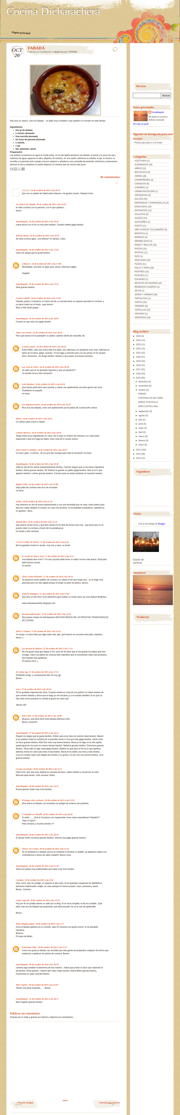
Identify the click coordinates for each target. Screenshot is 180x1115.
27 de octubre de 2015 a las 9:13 (59, 556)
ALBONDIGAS (141, 164)
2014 (138, 450)
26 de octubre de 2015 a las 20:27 (52, 450)
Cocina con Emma (24, 769)
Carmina (20, 880)
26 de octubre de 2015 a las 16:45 (43, 221)
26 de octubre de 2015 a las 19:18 (50, 384)
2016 (138, 373)
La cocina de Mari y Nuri (33, 556)
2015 (138, 378)
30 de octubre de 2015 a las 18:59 (43, 964)
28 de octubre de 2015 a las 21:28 (43, 866)
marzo (142, 436)
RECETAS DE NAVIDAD (146, 283)
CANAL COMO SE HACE (27, 542)
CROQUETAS (141, 195)
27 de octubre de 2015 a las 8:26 (54, 542)
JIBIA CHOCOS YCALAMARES (149, 229)
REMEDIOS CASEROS (145, 287)
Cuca (18, 689)
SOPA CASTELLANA (148, 406)
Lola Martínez (28, 384)
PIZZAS (138, 264)
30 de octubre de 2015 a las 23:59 (43, 985)
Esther (19, 501)
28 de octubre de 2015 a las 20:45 (43, 834)
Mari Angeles (22, 985)
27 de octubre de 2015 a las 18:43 (36, 689)
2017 (138, 369)
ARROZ (138, 168)
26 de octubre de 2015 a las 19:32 (56, 404)
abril (141, 432)
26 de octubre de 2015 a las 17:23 (43, 284)
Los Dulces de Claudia (25, 204)
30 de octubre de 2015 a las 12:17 (52, 947)
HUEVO (138, 226)
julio (141, 419)
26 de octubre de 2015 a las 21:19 (37, 501)
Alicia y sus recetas (30, 849)
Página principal (21, 33)
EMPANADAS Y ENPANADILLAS (150, 203)
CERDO (138, 176)
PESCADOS (140, 260)
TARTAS (138, 302)
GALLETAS (140, 214)
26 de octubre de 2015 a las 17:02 (43, 250)
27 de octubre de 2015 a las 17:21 (58, 648)
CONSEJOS (140, 183)
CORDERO (140, 187)
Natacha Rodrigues (30, 594)
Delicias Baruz (22, 235)
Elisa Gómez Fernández (26, 450)
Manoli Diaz (21, 522)
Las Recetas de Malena (32, 648)
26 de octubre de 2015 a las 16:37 (45, 190)
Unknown (26, 264)
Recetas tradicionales (31, 614)
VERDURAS (140, 317)
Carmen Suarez (28, 346)
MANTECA (140, 233)
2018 (138, 365)
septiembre (144, 411)
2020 (138, 357)
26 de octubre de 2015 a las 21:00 (43, 484)
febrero (142, 440)
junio (141, 424)
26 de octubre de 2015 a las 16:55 (44, 235)
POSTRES (139, 271)
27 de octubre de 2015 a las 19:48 (47, 716)
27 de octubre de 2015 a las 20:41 (43, 733)
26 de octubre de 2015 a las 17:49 (45, 298)
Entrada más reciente (109, 1102)
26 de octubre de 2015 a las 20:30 (43, 464)
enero (141, 444)
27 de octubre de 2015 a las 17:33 (43, 672)
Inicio (65, 1100)
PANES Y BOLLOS (143, 245)
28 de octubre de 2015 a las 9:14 (47, 769)
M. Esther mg (22, 672)
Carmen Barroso (23, 433)
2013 (138, 454)
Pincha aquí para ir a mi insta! (148, 142)
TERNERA (139, 306)
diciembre (143, 381)
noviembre (144, 386)
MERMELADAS (142, 241)
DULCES (139, 199)
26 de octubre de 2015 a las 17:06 (46, 264)
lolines (19, 418)
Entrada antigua (25, 1102)
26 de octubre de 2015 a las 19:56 (46, 433)
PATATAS (139, 252)
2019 (138, 361)
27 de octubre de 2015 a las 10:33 (58, 576)
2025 (138, 336)
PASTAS (139, 248)
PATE (137, 256)
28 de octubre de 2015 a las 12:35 (43, 786)
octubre (142, 390)
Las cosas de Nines (30, 367)
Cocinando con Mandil (32, 814)
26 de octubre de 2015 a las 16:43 (51, 204)
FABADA (142, 394)
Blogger (161, 524)
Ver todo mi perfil (140, 124)
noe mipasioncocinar (31, 404)
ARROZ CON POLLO (148, 402)
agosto (142, 415)
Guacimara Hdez (29, 947)
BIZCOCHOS (141, 172)
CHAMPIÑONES (142, 180)
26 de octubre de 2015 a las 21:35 (42, 522)
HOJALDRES (141, 222)
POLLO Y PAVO (142, 268)
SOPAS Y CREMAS (144, 294)
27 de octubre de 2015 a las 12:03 (54, 594)
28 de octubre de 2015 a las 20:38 (57, 814)
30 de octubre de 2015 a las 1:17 (50, 924)
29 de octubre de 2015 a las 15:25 (45, 900)
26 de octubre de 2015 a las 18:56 (54, 367)
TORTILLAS (140, 310)
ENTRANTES (141, 210)
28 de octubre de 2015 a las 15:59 (59, 800)
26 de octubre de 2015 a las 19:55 (37, 418)
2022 (138, 348)
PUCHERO (140, 279)
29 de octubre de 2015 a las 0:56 (39, 880)
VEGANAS (140, 313)
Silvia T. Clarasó (23, 631)
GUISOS (139, 218)
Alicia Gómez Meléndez (32, 576)
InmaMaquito (22, 221)
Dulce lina (26, 716)
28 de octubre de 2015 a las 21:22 (54, 849)
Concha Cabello (23, 298)
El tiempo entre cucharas (33, 800)
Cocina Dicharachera (53, 11)
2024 (138, 340)
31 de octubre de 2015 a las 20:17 (43, 999)
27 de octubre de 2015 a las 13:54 (56, 614)
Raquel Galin (21, 484)
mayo (141, 428)
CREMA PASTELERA (145, 191)
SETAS (138, 291)
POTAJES (73, 52)
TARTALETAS (141, 298)
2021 (138, 353)
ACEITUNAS (141, 161)
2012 (138, 458)
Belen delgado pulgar (25, 924)
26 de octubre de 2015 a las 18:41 (47, 332)
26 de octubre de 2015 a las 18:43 (51, 346)
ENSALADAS (141, 206)
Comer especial (22, 900)
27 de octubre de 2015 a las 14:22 (46, 631)
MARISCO (139, 237)
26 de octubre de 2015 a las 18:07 (43, 318)
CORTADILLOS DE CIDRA (150, 398)
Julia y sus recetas (24, 332)
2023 (138, 344)
